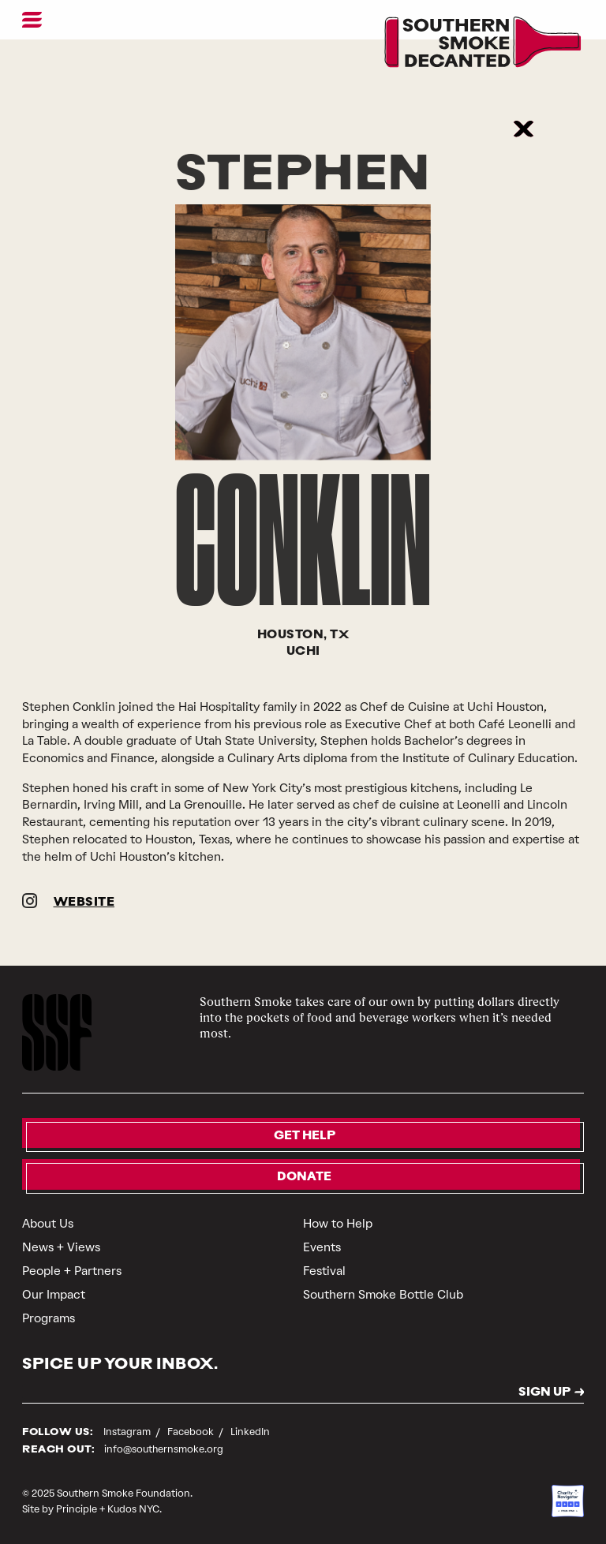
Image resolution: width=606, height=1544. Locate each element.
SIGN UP (544, 1393)
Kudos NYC (133, 1509)
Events (322, 1247)
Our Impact (53, 1295)
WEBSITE (84, 903)
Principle (76, 1509)
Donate (304, 1177)
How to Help (337, 1224)
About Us (47, 1224)
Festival (324, 1271)
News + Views (61, 1247)
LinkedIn (250, 1431)
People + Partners (72, 1271)
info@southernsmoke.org (163, 1449)
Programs (48, 1318)
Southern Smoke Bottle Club (383, 1295)
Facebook (191, 1431)
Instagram (128, 1431)
